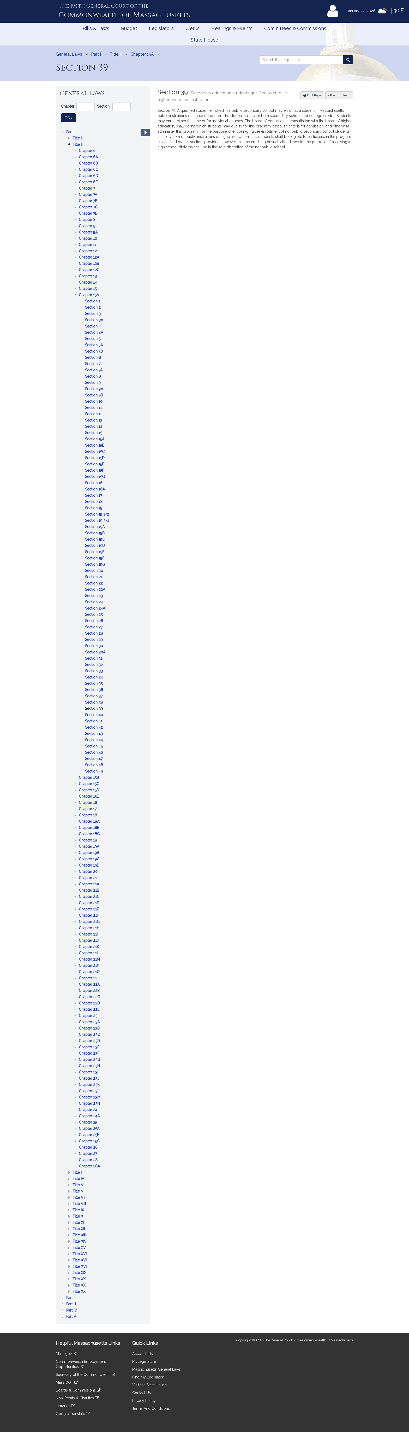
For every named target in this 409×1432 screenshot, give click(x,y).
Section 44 (94, 740)
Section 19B (95, 533)
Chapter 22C (90, 997)
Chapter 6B (89, 163)
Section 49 (94, 771)
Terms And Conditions (151, 1408)
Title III (78, 1172)
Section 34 (94, 677)
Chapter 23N (90, 1103)
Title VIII (80, 1204)
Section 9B (94, 395)
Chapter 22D (90, 1003)
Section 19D (95, 545)
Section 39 (94, 708)
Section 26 (94, 621)
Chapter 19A (89, 846)
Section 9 (93, 382)
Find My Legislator (148, 1377)
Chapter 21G (90, 922)
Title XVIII (81, 1266)
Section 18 (94, 502)
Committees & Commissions (295, 28)
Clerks (192, 28)
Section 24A (95, 608)
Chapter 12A (89, 257)
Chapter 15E (89, 796)
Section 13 (94, 420)
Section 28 (94, 633)
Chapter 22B (90, 990)
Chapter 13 (88, 276)
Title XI (79, 1222)
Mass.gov (66, 1354)
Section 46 (94, 752)
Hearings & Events (231, 28)
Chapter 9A (89, 232)
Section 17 (94, 495)
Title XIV (80, 1241)
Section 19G (95, 564)
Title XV (80, 1247)
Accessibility (142, 1354)
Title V (79, 1185)
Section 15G (95, 477)
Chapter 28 (89, 1160)
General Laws (69, 54)
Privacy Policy (144, 1401)
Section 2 (93, 307)
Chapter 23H (90, 1066)
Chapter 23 (88, 1016)
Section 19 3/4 (97, 520)
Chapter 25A (89, 1128)
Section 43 (94, 733)
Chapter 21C (89, 896)
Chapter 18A (89, 821)
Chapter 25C (90, 1141)
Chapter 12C (89, 270)
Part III (71, 1304)
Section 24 (94, 602)
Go (70, 117)
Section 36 (94, 690)
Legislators (161, 28)
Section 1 (93, 301)
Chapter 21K (89, 947)
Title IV (79, 1179)
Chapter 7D (89, 213)
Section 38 (94, 702)
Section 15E (95, 464)
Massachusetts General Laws (156, 1369)
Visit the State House (149, 1385)
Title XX (80, 1279)
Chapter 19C (89, 859)
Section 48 (94, 765)
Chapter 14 (88, 282)
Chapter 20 (89, 871)
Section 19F (95, 558)
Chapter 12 (88, 251)
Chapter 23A (90, 1022)
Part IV (72, 1310)
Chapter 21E (89, 909)
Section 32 (94, 665)
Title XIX (80, 1273)
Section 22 (94, 583)
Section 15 (94, 433)
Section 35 (94, 683)
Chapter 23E (89, 1047)
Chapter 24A (90, 1116)
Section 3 (93, 314)
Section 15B (95, 445)
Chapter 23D (90, 1041)
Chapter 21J (89, 940)
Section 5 (93, 339)
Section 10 (94, 401)
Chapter (67, 106)
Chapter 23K (90, 1085)
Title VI (79, 1191)
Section (103, 106)
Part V (71, 1316)
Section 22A (95, 589)
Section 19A (95, 527)
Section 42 (94, 727)
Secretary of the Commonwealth (85, 1374)
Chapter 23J (89, 1078)
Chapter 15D (89, 790)
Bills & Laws (96, 28)
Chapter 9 (87, 226)
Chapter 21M (90, 959)
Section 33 (94, 671)
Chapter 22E (89, 1009)
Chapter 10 (88, 238)
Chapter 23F (89, 1053)
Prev (333, 95)
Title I (78, 138)
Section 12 (94, 414)
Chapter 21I (89, 934)
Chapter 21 (88, 878)
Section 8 (93, 376)
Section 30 (94, 646)
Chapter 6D (89, 176)
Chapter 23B (90, 1028)
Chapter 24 (88, 1110)
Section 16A (95, 489)
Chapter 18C (90, 834)
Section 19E (95, 552)
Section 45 (94, 746)
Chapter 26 (89, 1147)
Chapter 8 (88, 220)
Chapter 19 (88, 840)
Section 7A (94, 370)
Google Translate (73, 1414)
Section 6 (93, 357)
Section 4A (94, 332)
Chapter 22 (88, 978)
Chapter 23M (90, 1097)
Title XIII (80, 1235)
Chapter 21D (89, 903)
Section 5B (94, 351)
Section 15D (95, 458)
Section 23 (94, 596)
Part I (70, 132)
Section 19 (94, 508)
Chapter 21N (89, 965)
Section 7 (93, 364)
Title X (78, 1216)
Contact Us (141, 1393)
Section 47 (94, 759)
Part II (71, 1298)
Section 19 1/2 (97, 514)
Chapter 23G (90, 1059)
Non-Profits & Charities (77, 1398)
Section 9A (94, 389)
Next (346, 95)
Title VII (79, 1197)
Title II (78, 144)
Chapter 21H (89, 928)
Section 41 (94, 721)
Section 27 (94, 627)
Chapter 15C (89, 784)
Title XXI (80, 1285)
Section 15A (95, 439)
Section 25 (94, 614)
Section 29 (94, 639)
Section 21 (94, 577)
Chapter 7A (88, 194)
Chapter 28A (90, 1166)
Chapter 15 (88, 288)
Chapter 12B (89, 263)
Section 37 (94, 696)
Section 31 (94, 658)
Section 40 (94, 715)
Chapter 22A (90, 984)
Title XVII (80, 1260)
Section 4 (93, 326)
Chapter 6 (88, 151)
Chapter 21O (90, 972)
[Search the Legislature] (348, 59)
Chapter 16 (88, 802)
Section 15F (95, 470)
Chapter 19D (89, 865)
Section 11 (94, 408)
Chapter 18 (88, 815)
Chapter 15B (89, 777)
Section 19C (95, 539)
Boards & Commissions (78, 1390)
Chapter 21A (89, 884)
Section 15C (95, 451)
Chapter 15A (89, 295)
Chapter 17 (88, 809)
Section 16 (94, 483)
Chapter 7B (88, 201)
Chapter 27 (88, 1153)
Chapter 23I (89, 1072)
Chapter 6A (89, 157)
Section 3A (94, 320)
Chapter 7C (89, 207)
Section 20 (94, 571)
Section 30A (95, 652)
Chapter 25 (88, 1122)
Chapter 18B (89, 828)
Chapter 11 (88, 245)
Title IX (79, 1210)
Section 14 (94, 426)
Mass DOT (67, 1382)
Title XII (79, 1229)
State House (204, 40)
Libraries (65, 1406)
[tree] (103, 724)
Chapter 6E (89, 182)
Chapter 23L (89, 1091)
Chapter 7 (87, 188)
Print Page (312, 95)
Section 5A (94, 345)
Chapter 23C (90, 1034)
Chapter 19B (89, 853)
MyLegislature (144, 1361)
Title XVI (80, 1254)
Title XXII (80, 1291)
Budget (129, 28)
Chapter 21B (89, 890)
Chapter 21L (89, 953)
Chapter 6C (89, 169)
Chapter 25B (89, 1135)
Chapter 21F (89, 915)
